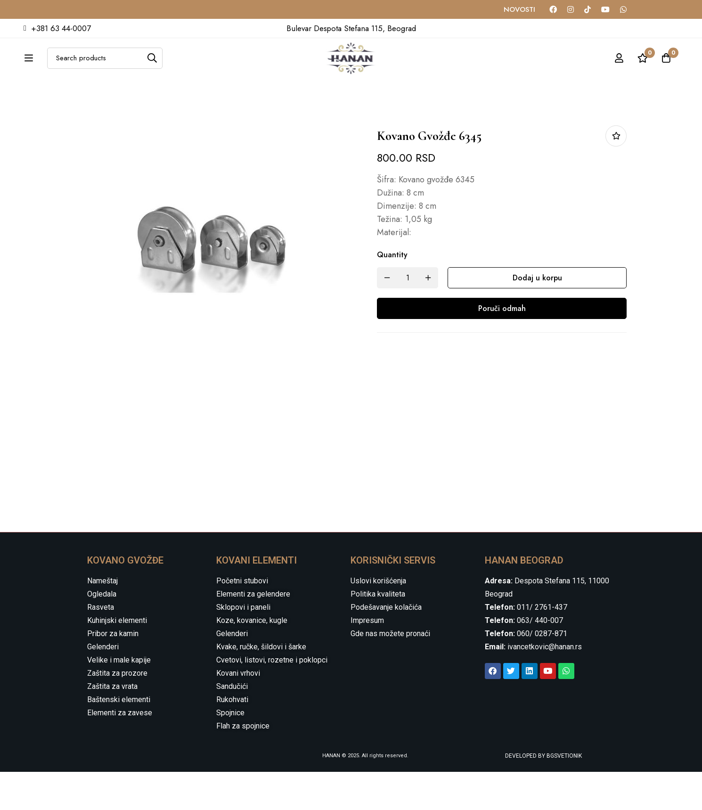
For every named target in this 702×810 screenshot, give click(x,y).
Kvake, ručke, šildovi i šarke (261, 684)
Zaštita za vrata (112, 724)
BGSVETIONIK (563, 794)
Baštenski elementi (118, 737)
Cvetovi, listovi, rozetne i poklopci (271, 698)
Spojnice (230, 750)
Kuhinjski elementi (117, 658)
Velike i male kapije (119, 698)
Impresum (367, 658)
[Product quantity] (407, 316)
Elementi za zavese (119, 750)
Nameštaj (102, 618)
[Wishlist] (642, 68)
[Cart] (666, 68)
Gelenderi (103, 684)
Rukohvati (232, 737)
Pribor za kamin (113, 671)
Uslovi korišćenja (378, 618)
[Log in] (619, 68)
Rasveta (100, 645)
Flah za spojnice (242, 764)
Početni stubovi (242, 618)
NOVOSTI (519, 9)
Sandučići (232, 724)
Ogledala (101, 632)
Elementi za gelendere (253, 632)
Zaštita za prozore (117, 711)
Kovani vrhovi (238, 711)
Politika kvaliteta (378, 632)
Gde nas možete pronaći (390, 671)
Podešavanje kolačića (386, 645)
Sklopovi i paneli (243, 645)
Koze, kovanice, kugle (251, 658)
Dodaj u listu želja (616, 174)
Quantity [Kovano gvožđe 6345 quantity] (392, 292)
